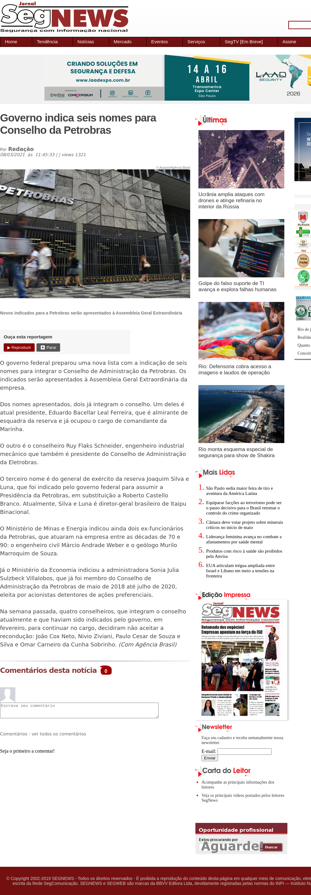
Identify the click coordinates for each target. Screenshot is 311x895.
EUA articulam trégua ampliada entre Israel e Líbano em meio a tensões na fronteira (240, 570)
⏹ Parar (48, 347)
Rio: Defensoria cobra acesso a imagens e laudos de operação (234, 370)
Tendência (47, 41)
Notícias (85, 41)
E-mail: (237, 751)
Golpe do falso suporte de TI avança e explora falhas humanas (237, 286)
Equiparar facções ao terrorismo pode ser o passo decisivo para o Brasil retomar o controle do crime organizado (244, 507)
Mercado (123, 41)
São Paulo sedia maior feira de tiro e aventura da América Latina (239, 491)
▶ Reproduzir (19, 347)
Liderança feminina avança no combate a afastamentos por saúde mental (244, 539)
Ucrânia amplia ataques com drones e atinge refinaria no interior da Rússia (231, 200)
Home (11, 41)
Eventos (159, 41)
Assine (289, 41)
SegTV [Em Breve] (244, 41)
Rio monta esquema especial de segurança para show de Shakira (236, 452)
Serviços (196, 41)
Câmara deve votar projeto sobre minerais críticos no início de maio (244, 525)
